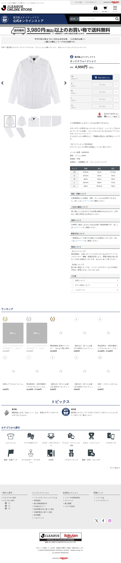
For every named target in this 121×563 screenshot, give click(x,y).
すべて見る (114, 468)
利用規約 (37, 500)
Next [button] (65, 83)
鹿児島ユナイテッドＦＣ (16, 47)
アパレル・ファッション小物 (37, 47)
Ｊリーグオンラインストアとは (45, 498)
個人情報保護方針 (40, 503)
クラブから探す (9, 500)
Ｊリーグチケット (91, 2)
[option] (33, 83)
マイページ (69, 500)
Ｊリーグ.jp (78, 2)
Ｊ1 (8, 503)
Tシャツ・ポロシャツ (58, 47)
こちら (97, 147)
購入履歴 (68, 503)
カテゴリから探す (9, 498)
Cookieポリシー (40, 506)
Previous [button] (2, 83)
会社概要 (37, 515)
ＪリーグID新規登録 (72, 498)
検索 (117, 19)
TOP (3, 47)
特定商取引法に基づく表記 (44, 509)
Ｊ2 (8, 506)
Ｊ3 (8, 508)
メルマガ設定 (70, 506)
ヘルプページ (86, 201)
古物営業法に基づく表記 (43, 512)
